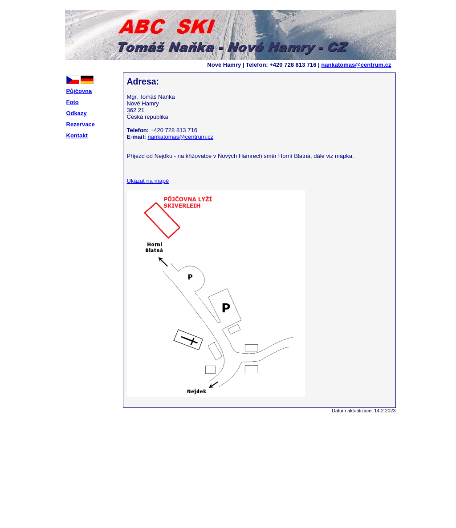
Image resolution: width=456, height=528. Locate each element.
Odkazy (76, 113)
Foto (72, 102)
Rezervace (80, 124)
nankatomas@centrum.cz (356, 64)
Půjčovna (79, 91)
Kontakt (77, 135)
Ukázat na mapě (148, 180)
